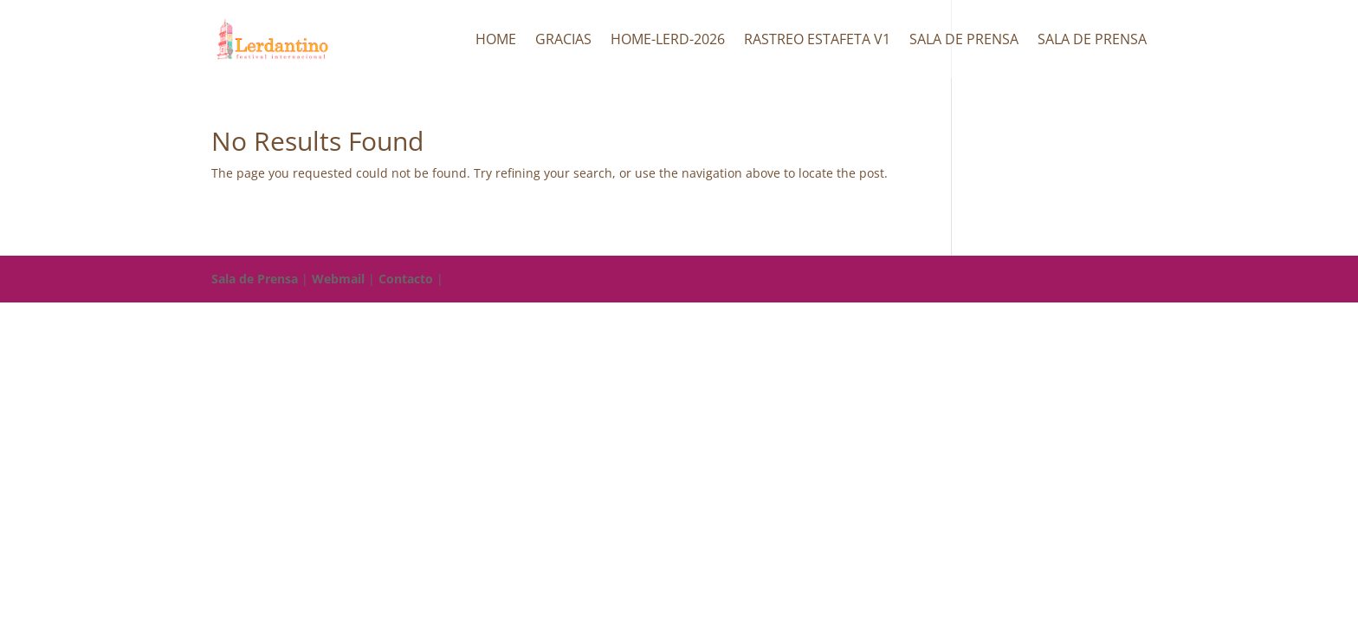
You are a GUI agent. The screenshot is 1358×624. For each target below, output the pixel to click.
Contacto (405, 278)
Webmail (338, 278)
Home (495, 41)
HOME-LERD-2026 (668, 41)
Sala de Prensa (963, 41)
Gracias (563, 41)
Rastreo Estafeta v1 (817, 41)
